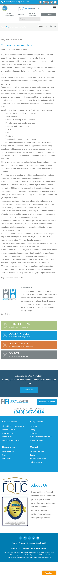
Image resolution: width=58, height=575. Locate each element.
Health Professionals (9, 14)
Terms (14, 545)
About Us (33, 426)
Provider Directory (32, 14)
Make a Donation (36, 464)
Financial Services (9, 434)
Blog (7, 27)
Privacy (21, 545)
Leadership (34, 434)
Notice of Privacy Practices (12, 441)
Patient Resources (10, 422)
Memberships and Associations (42, 438)
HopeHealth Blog (8, 453)
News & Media (9, 448)
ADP (44, 545)
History (33, 430)
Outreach (34, 448)
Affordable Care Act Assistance (14, 426)
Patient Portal (48, 15)
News (4, 456)
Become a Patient (47, 402)
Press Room (7, 460)
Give (4, 8)
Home (3, 27)
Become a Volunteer (38, 453)
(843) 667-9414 (15, 2)
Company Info (37, 422)
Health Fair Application (39, 460)
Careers (21, 14)
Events (32, 456)
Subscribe (29, 390)
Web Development (29, 559)
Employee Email (34, 545)
